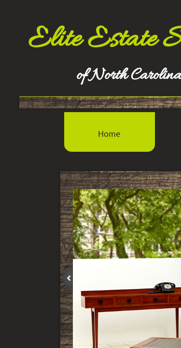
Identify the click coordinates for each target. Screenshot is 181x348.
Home (109, 133)
